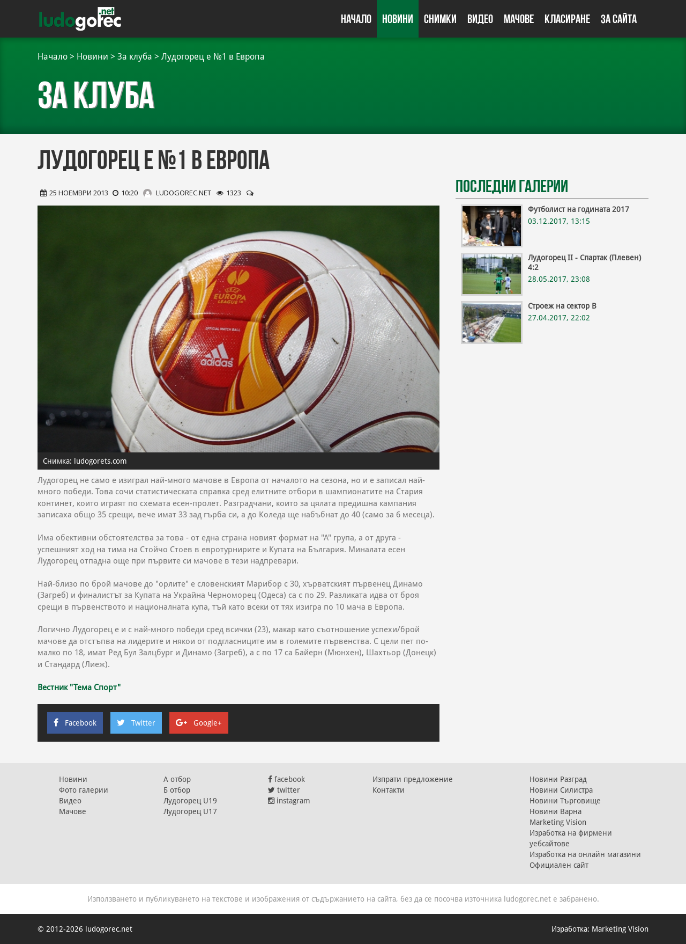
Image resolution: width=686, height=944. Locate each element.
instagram (289, 800)
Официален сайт (559, 865)
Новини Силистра (561, 790)
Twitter (136, 723)
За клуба (134, 57)
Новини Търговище (565, 800)
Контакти (388, 790)
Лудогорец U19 (190, 800)
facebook (286, 779)
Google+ (199, 723)
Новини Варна (555, 811)
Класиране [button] (567, 19)
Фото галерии (83, 790)
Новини (397, 19)
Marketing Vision (558, 822)
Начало (356, 19)
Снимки (440, 19)
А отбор (177, 779)
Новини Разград (558, 779)
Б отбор (176, 790)
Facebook (75, 723)
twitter (284, 790)
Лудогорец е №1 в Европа (213, 57)
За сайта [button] (619, 19)
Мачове (519, 19)
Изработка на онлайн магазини (585, 854)
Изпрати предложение (412, 779)
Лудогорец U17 (190, 811)
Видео (480, 19)
